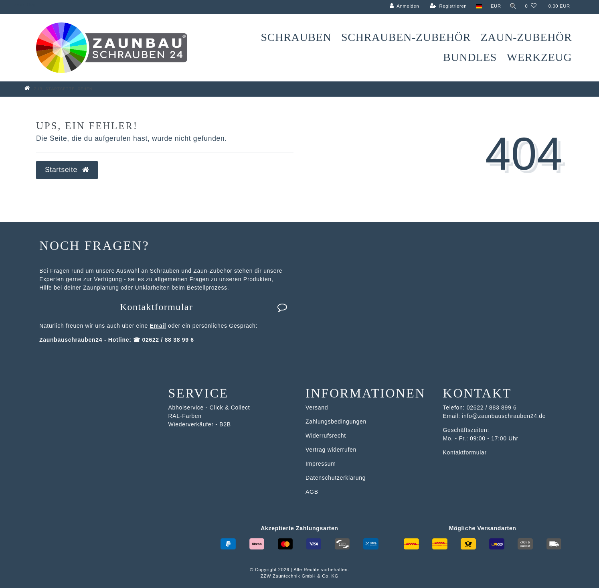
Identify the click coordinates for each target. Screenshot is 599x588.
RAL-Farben (185, 416)
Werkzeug (539, 57)
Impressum (321, 463)
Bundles (470, 57)
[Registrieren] (447, 6)
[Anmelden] (403, 6)
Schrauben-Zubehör (406, 37)
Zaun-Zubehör (526, 37)
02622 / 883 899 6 (492, 407)
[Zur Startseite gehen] (70, 88)
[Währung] (494, 6)
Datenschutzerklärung (336, 477)
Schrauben (296, 37)
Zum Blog (24, 4)
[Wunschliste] (530, 6)
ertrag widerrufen (332, 449)
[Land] (477, 6)
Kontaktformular (203, 307)
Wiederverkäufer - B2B (199, 424)
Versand (317, 407)
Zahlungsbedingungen (336, 421)
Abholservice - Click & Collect (209, 407)
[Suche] (512, 6)
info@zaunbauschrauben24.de (504, 416)
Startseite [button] (67, 170)
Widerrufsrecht (326, 435)
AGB (312, 492)
